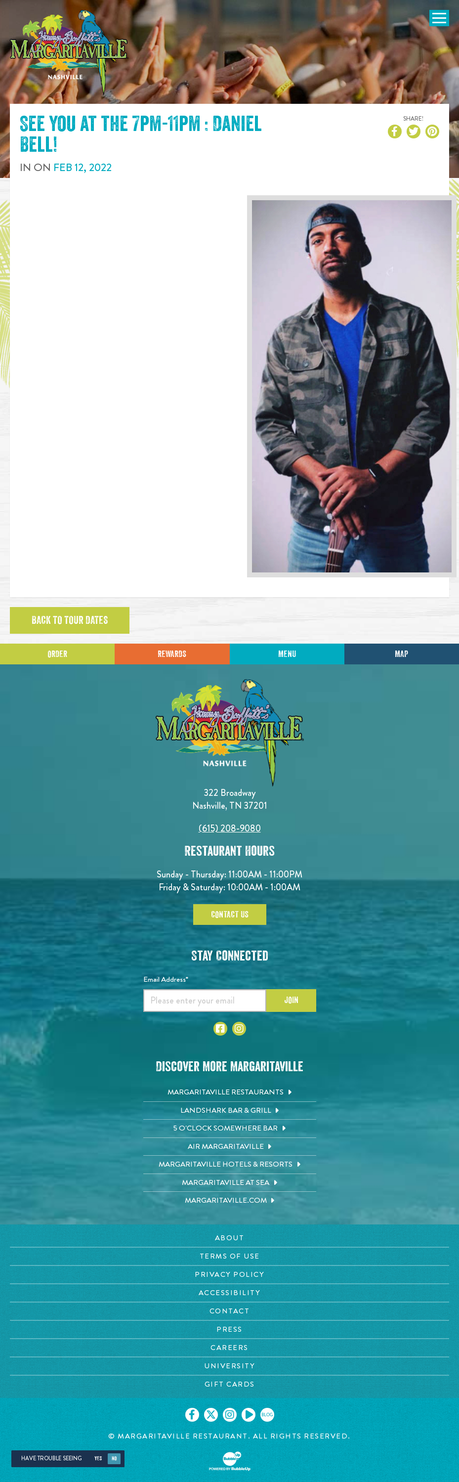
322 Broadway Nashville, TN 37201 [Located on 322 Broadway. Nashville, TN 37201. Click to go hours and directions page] (229, 799)
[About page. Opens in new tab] (229, 1238)
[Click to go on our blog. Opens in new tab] (267, 1415)
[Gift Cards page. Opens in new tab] (229, 1384)
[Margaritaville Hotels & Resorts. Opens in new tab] (229, 1165)
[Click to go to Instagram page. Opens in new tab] (239, 1029)
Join (291, 1000)
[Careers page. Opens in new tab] (229, 1347)
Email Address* (165, 979)
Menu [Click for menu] (287, 654)
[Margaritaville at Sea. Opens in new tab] (229, 1183)
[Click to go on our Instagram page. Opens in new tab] (230, 1415)
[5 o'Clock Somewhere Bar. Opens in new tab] (229, 1128)
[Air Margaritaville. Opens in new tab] (229, 1147)
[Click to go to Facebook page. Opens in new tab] (220, 1029)
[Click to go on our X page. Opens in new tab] (211, 1415)
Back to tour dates (70, 620)
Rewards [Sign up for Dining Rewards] (172, 654)
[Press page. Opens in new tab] (229, 1329)
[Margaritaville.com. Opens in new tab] (229, 1201)
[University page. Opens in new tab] (229, 1366)
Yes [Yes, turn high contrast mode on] (98, 1458)
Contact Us (230, 914)
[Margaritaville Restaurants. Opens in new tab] (229, 1092)
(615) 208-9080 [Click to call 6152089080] (230, 828)
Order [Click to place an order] (57, 654)
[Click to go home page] (69, 52)
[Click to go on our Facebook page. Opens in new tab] (192, 1415)
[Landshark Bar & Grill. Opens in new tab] (229, 1111)
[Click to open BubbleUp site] (229, 1461)
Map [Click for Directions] (401, 654)
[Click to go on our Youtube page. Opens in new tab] (248, 1415)
